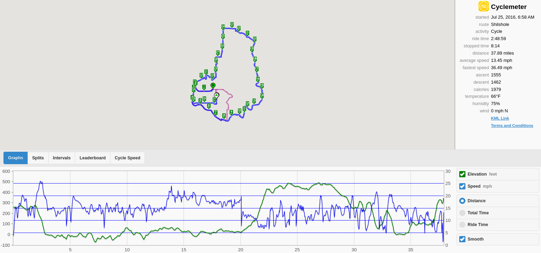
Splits (38, 158)
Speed (480, 186)
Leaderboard (93, 158)
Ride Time (478, 224)
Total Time (478, 212)
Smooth (476, 239)
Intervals (61, 158)
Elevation (482, 174)
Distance (476, 200)
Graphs (15, 158)
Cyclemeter (509, 6)
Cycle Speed (127, 158)
